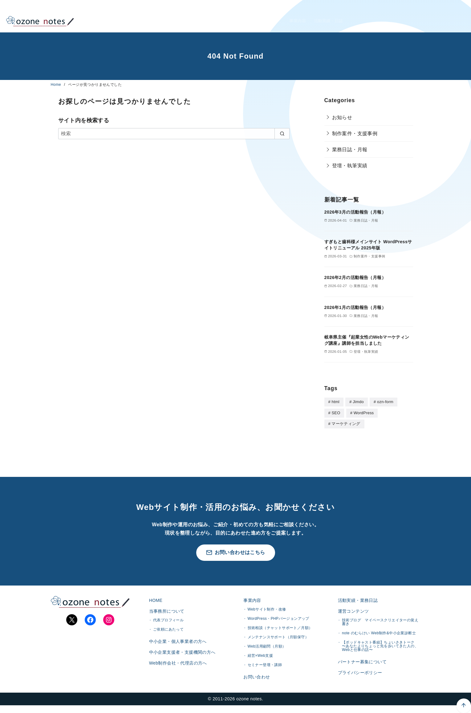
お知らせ (342, 117)
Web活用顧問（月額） (267, 647)
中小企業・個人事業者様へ (388, 8)
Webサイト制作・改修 (267, 610)
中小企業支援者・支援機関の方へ (181, 659)
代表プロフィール (168, 623)
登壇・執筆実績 (349, 165)
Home (56, 84)
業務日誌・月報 (349, 149)
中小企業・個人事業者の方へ (176, 645)
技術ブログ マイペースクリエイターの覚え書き (380, 625)
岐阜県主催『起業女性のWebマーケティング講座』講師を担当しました (366, 340)
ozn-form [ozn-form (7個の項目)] (385, 401)
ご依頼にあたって (168, 633)
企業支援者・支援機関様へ (388, 24)
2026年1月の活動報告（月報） (355, 307)
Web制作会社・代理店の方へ (177, 671)
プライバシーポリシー (359, 679)
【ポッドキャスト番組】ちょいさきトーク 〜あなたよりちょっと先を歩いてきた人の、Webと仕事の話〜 (380, 649)
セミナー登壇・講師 (265, 666)
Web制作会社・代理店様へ (389, 16)
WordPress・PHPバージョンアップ (278, 620)
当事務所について (253, 16)
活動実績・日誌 (329, 16)
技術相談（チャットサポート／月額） (280, 629)
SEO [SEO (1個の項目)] (335, 412)
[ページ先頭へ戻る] (428, 670)
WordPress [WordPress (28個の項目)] (364, 412)
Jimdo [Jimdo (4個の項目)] (358, 401)
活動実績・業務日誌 (357, 600)
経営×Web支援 (260, 657)
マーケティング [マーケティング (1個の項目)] (345, 423)
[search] (282, 133)
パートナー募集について (361, 666)
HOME (216, 16)
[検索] (174, 133)
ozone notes (249, 706)
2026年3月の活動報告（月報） (355, 212)
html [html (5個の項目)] (335, 401)
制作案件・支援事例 (355, 133)
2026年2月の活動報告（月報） (355, 277)
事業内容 (293, 16)
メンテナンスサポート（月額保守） (278, 638)
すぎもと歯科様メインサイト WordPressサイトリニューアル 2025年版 (368, 244)
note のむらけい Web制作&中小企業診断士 (379, 636)
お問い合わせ (255, 679)
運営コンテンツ (352, 613)
